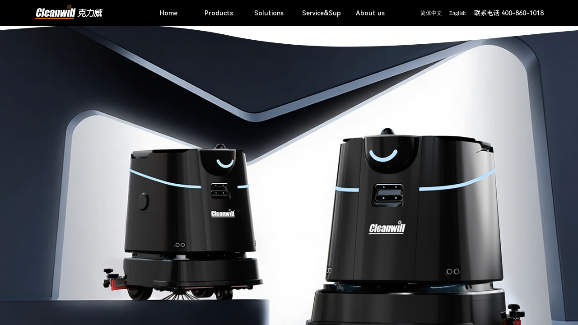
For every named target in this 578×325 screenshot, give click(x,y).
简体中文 (431, 13)
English (457, 13)
